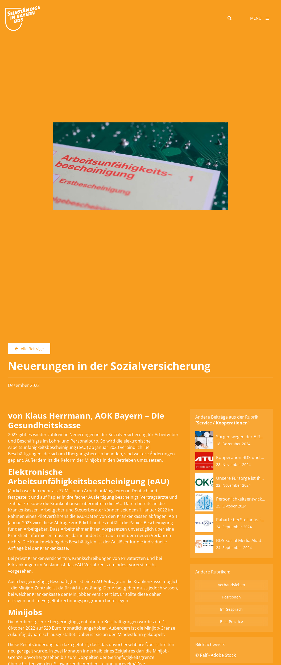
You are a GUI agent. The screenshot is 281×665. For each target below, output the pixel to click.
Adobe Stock (223, 655)
